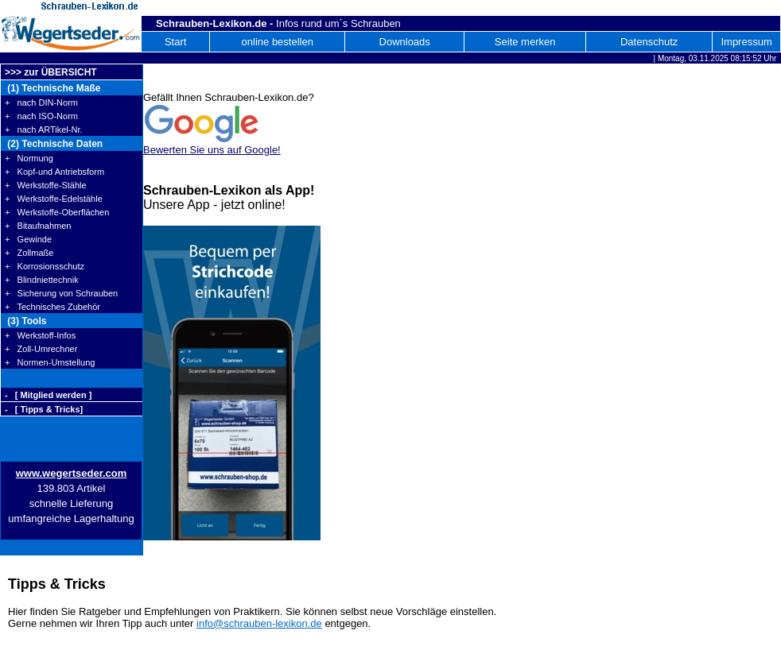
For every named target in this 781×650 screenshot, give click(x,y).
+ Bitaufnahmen (38, 225)
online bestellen (277, 42)
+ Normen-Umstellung (50, 362)
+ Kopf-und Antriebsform (54, 171)
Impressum (746, 42)
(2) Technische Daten (54, 143)
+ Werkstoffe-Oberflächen (57, 212)
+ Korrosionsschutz (44, 266)
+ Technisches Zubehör (52, 306)
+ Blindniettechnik (42, 279)
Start (175, 42)
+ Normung (29, 158)
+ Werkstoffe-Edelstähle (54, 198)
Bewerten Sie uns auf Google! (212, 150)
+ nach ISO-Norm (41, 116)
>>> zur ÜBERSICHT (51, 72)
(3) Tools (25, 321)
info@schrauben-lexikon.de (259, 623)
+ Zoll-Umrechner (41, 349)
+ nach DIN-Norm (41, 102)
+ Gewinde (28, 239)
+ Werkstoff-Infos (40, 335)
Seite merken (525, 42)
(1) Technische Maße (52, 88)
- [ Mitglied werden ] (48, 395)
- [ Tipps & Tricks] (44, 409)
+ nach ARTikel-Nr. (44, 129)
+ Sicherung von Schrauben (61, 293)
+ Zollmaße (29, 252)
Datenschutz (649, 42)
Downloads (404, 42)
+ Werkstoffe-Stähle (46, 185)
